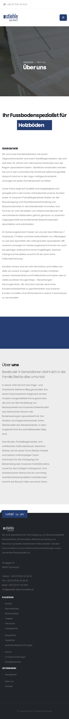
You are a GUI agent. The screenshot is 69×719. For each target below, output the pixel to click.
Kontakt (9, 686)
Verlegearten (11, 628)
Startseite (28, 62)
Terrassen (10, 623)
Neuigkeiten (11, 674)
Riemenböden (12, 608)
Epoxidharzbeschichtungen (18, 645)
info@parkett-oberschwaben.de (18, 589)
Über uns (9, 681)
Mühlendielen (12, 613)
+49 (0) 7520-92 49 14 (15, 4)
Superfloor (10, 640)
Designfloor (10, 635)
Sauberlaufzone (13, 662)
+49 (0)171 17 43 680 (18, 585)
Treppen (9, 618)
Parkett (8, 603)
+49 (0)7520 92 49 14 (21, 576)
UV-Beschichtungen (15, 657)
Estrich (8, 652)
